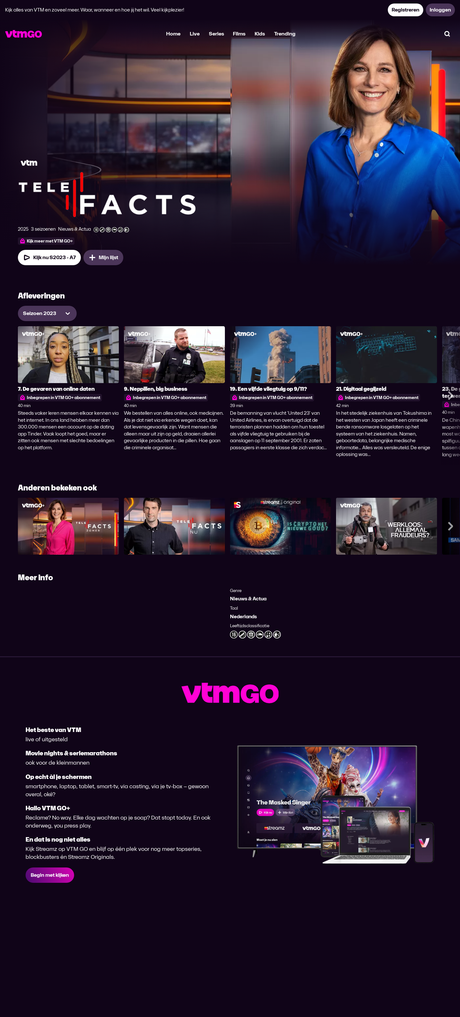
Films (239, 34)
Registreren (405, 10)
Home (173, 34)
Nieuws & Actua (248, 599)
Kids (260, 34)
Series (216, 34)
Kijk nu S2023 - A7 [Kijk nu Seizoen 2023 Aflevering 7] (49, 257)
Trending (284, 34)
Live (195, 34)
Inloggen (440, 10)
